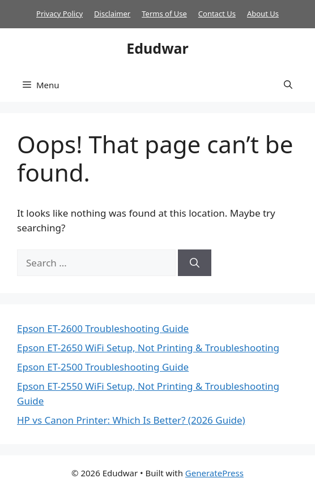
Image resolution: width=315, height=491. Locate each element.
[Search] (194, 263)
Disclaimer (112, 13)
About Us (263, 13)
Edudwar (157, 48)
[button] (288, 85)
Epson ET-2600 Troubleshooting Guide (103, 328)
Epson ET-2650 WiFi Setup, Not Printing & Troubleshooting (148, 347)
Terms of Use (164, 13)
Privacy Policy (59, 13)
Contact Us (217, 13)
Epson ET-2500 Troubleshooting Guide (103, 366)
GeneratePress (214, 473)
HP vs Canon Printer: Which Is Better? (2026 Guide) (131, 420)
